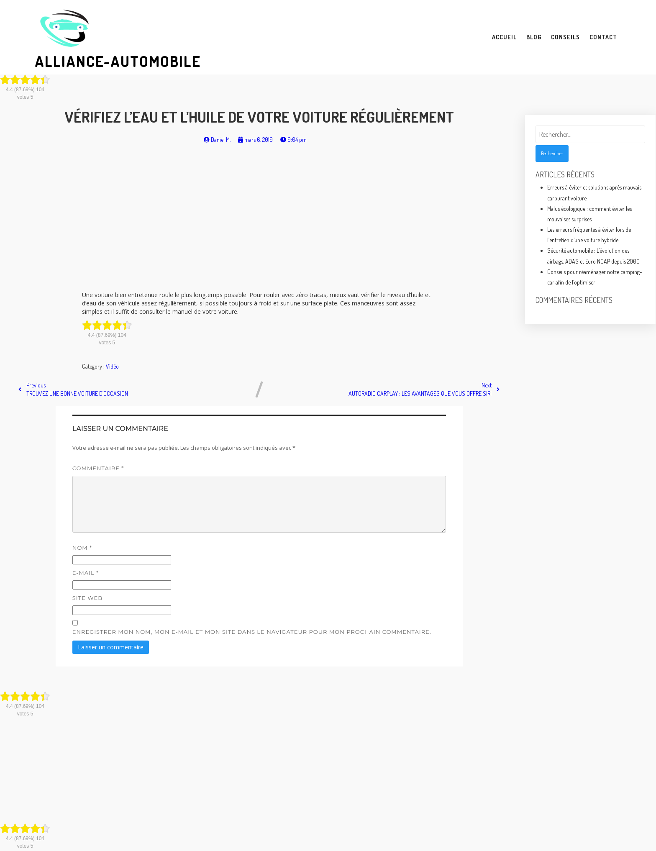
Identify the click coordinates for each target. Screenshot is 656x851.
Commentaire (98, 468)
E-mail (85, 572)
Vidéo (112, 366)
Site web (87, 598)
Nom (82, 547)
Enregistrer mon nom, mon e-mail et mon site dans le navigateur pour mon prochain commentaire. (251, 631)
